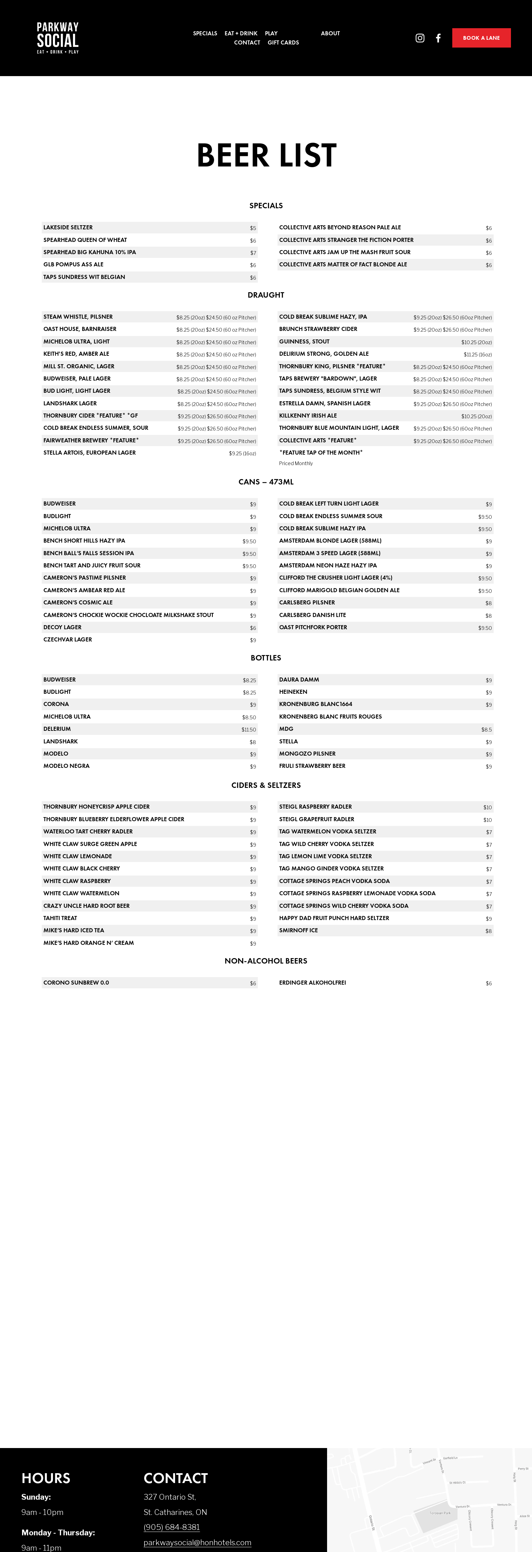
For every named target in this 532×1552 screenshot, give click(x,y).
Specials (205, 33)
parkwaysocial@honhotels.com (197, 1542)
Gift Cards (283, 42)
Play (271, 33)
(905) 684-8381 (172, 1527)
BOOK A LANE (481, 38)
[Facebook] (438, 38)
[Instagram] (420, 38)
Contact (247, 42)
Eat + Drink (241, 33)
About (330, 33)
